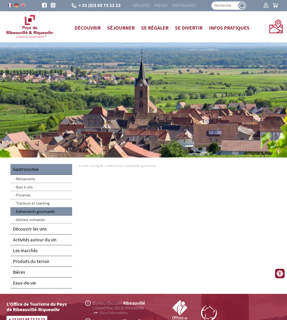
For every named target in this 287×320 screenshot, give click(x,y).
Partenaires (184, 5)
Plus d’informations (113, 312)
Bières (19, 272)
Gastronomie (26, 169)
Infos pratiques (229, 27)
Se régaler (155, 27)
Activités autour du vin (35, 240)
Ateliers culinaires (30, 219)
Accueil (83, 166)
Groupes (141, 5)
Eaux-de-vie (24, 283)
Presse (161, 5)
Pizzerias (23, 194)
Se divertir (189, 27)
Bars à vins (24, 186)
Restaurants (25, 178)
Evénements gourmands (35, 211)
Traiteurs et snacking (33, 203)
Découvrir (88, 27)
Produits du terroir (31, 261)
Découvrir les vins (30, 229)
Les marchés (25, 250)
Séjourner (121, 27)
